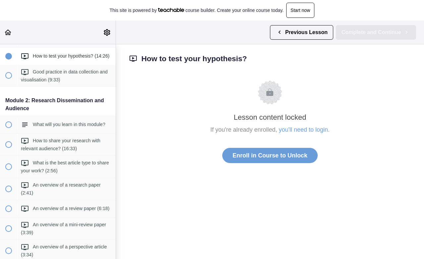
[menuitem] (107, 32)
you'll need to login (303, 129)
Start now (300, 10)
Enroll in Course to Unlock (270, 155)
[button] (8, 32)
